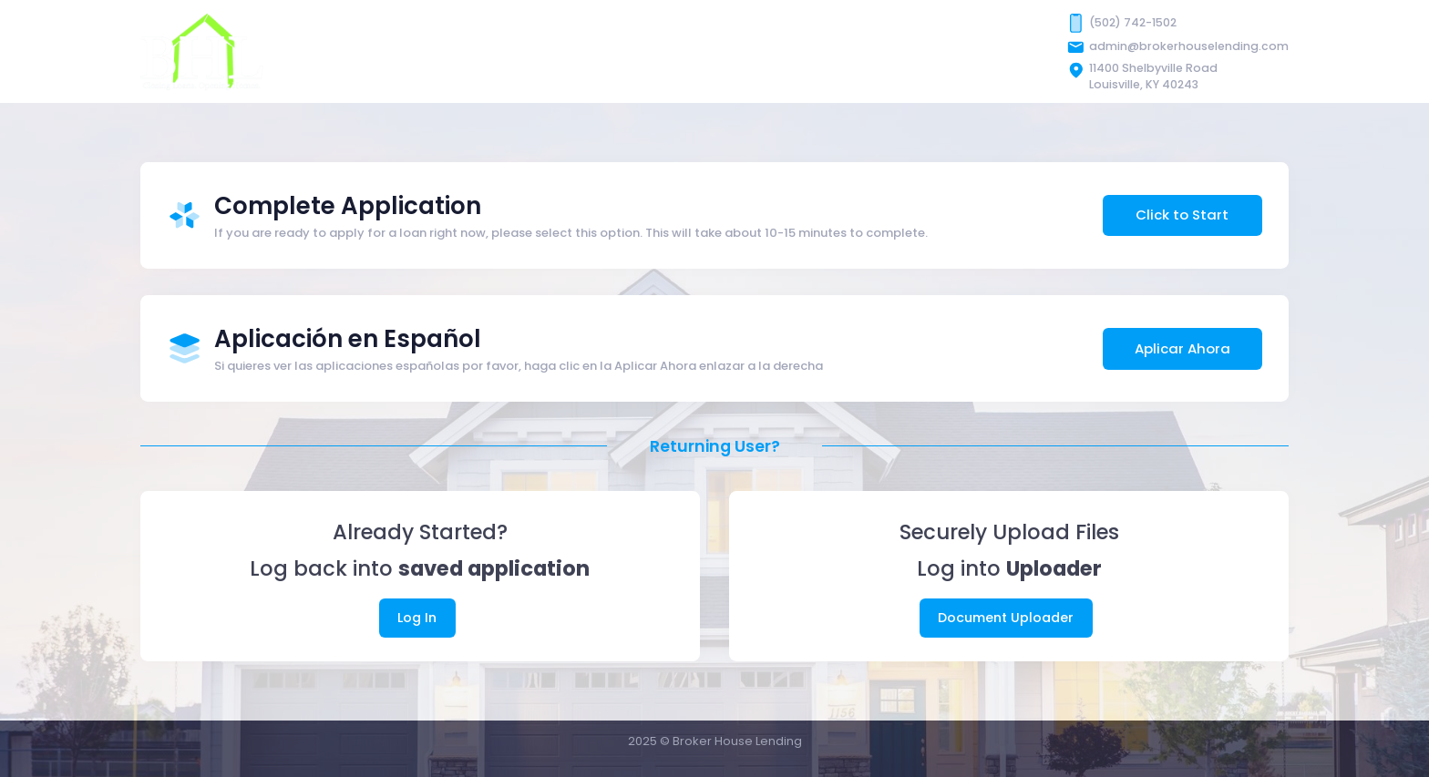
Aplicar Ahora (1182, 348)
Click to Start (1182, 214)
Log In (417, 617)
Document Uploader (1006, 617)
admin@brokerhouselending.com (1189, 46)
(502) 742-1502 (1133, 22)
